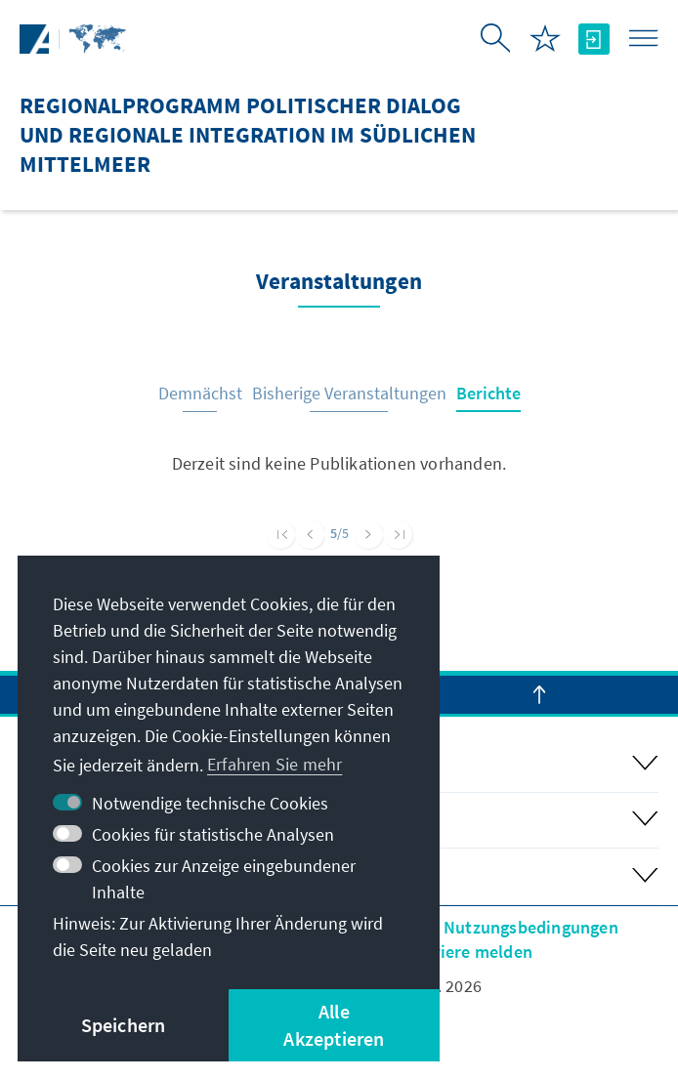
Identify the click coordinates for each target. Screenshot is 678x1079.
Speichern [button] (123, 1025)
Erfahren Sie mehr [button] (274, 764)
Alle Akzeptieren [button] (333, 1025)
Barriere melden (469, 951)
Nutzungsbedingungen (531, 927)
